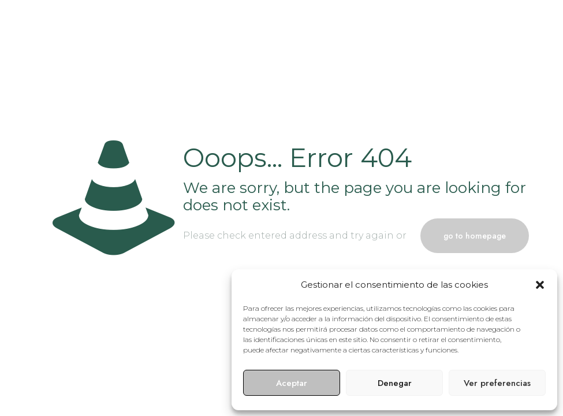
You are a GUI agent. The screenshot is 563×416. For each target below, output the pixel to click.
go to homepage (474, 236)
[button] (540, 285)
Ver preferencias (497, 383)
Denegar (395, 383)
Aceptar (291, 383)
